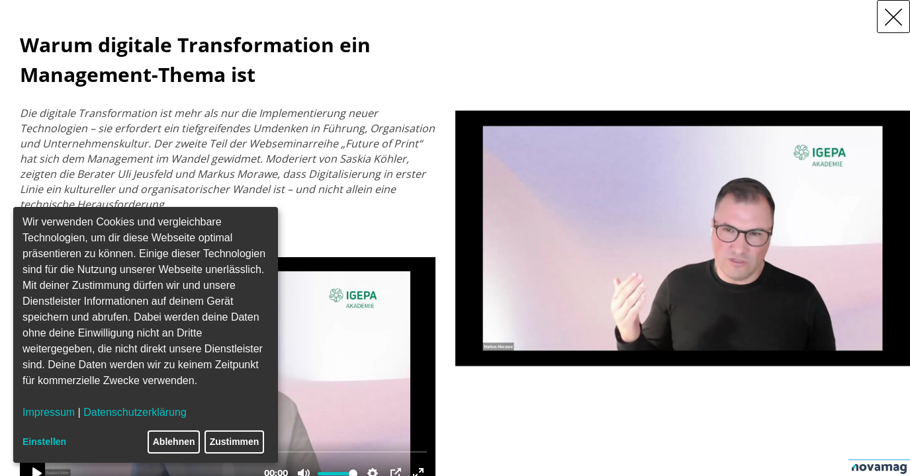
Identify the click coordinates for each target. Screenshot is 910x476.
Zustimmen (234, 441)
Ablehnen (174, 441)
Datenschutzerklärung (135, 412)
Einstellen (44, 441)
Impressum (49, 412)
